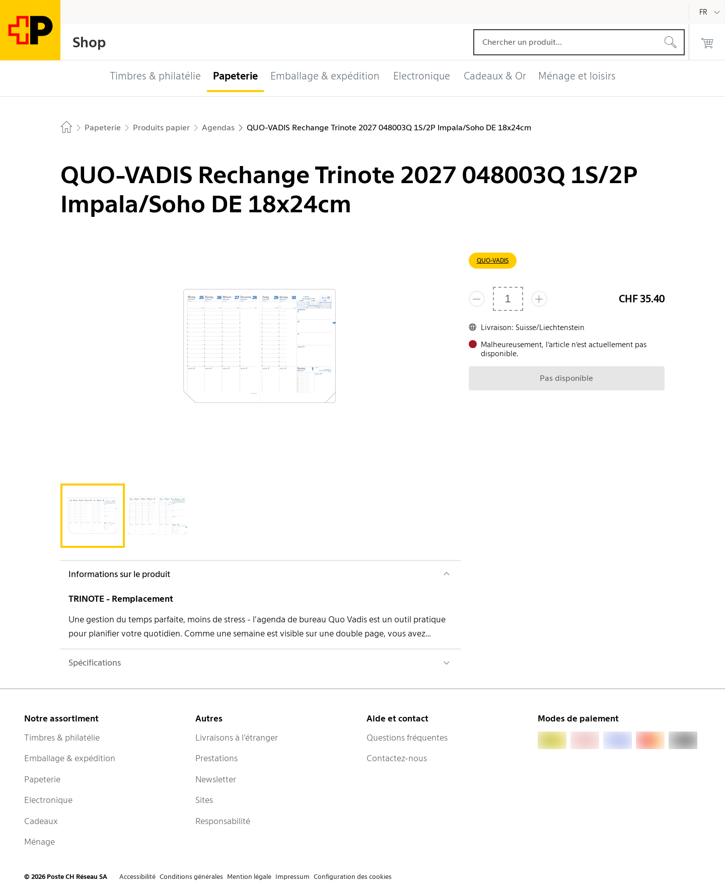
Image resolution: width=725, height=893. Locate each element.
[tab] (92, 515)
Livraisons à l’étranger (236, 738)
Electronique (48, 800)
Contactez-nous (397, 758)
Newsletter (215, 779)
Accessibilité (137, 876)
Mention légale (249, 876)
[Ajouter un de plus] (539, 299)
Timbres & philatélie (62, 738)
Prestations (216, 758)
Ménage (39, 842)
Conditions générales (191, 876)
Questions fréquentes (407, 738)
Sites (204, 800)
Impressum (292, 876)
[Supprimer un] (477, 299)
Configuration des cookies (353, 876)
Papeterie (42, 779)
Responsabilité (222, 821)
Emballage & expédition (69, 758)
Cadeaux (41, 821)
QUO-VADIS (493, 260)
